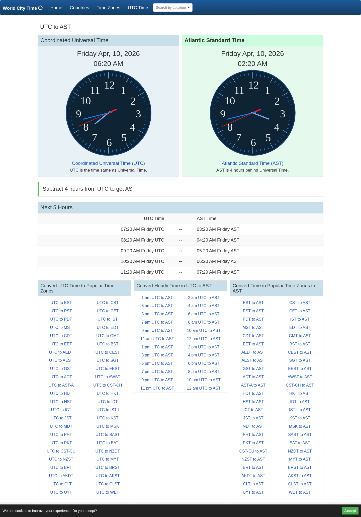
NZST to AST (253, 459)
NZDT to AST (300, 451)
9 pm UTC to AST (157, 380)
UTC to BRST (108, 467)
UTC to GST (61, 368)
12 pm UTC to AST (204, 339)
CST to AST (299, 303)
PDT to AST (253, 319)
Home (58, 7)
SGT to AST (300, 360)
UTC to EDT (108, 327)
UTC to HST (61, 402)
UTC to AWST (107, 377)
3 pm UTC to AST (157, 355)
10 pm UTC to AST (204, 380)
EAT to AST (300, 443)
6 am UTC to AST (203, 314)
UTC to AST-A (61, 385)
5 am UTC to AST (157, 314)
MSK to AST (300, 426)
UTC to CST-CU (61, 451)
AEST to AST (253, 360)
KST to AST (299, 418)
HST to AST (253, 402)
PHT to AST (253, 434)
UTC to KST (107, 418)
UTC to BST (107, 344)
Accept (350, 511)
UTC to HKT (108, 393)
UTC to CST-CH (107, 385)
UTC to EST (61, 303)
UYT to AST (253, 492)
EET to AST (253, 344)
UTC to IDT (108, 402)
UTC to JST (61, 418)
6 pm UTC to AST (203, 363)
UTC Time (138, 7)
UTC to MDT (61, 426)
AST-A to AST (253, 385)
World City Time (24, 8)
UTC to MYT (108, 459)
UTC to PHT (61, 434)
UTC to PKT (61, 443)
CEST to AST (300, 352)
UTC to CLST (108, 484)
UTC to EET (61, 344)
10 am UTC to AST (204, 330)
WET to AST (300, 492)
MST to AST (253, 327)
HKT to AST (299, 393)
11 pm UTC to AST (157, 388)
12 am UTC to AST (204, 388)
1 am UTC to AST (157, 298)
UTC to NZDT (108, 451)
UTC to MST (61, 327)
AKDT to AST (253, 476)
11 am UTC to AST (157, 339)
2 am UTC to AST (203, 298)
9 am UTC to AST (157, 330)
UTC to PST (61, 311)
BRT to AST (253, 467)
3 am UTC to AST (157, 306)
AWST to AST (300, 377)
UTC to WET (107, 492)
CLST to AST (300, 484)
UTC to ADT (61, 377)
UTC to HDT (61, 393)
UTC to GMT (107, 336)
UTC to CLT (61, 484)
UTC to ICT (61, 410)
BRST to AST (300, 467)
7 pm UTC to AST (157, 372)
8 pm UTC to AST (203, 372)
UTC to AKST (108, 476)
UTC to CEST (108, 352)
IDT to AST (300, 402)
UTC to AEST (61, 360)
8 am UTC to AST (203, 322)
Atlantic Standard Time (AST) (252, 163)
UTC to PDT (61, 319)
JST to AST (253, 418)
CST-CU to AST (253, 451)
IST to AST (300, 319)
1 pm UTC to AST (157, 347)
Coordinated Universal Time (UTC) (108, 163)
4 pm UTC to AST (203, 355)
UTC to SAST (108, 434)
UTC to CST (108, 303)
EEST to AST (300, 368)
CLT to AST (253, 484)
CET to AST (299, 311)
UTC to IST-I (108, 410)
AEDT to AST (253, 352)
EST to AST (253, 303)
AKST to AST (300, 476)
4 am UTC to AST (203, 306)
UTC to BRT (61, 467)
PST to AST (253, 311)
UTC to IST (108, 319)
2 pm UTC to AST (203, 347)
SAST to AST (300, 434)
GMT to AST (300, 336)
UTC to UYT (61, 492)
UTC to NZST (61, 459)
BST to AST (299, 344)
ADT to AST (253, 377)
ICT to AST (253, 410)
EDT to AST (299, 327)
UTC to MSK (108, 426)
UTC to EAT (107, 443)
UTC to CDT (61, 336)
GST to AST (253, 368)
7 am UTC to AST (157, 322)
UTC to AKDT (61, 476)
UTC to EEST (108, 368)
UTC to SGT (108, 360)
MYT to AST (300, 459)
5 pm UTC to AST (157, 363)
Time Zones (108, 7)
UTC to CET (108, 311)
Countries (79, 7)
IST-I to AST (300, 410)
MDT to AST (253, 426)
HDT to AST (253, 393)
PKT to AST (253, 443)
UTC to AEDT (61, 352)
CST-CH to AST (300, 385)
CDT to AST (253, 336)
